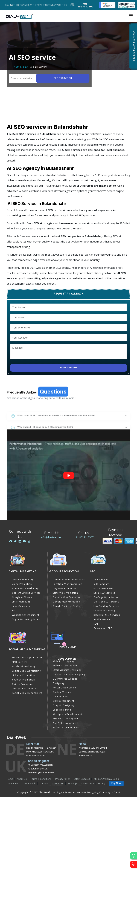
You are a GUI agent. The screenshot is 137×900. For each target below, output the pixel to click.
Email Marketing (21, 601)
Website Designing (63, 661)
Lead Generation (21, 606)
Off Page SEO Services (106, 601)
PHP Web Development (66, 718)
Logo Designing (62, 709)
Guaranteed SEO (103, 628)
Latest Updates (82, 778)
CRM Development (63, 700)
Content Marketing (104, 610)
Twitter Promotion (22, 684)
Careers (44, 783)
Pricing (101, 783)
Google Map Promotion (66, 601)
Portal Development (64, 687)
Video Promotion (22, 583)
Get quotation (63, 78)
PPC (14, 610)
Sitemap (72, 783)
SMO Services (19, 662)
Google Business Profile (67, 606)
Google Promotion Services (69, 579)
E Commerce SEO (103, 588)
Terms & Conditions (41, 778)
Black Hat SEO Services (107, 614)
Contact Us (58, 783)
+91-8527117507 (84, 537)
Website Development (65, 665)
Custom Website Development (62, 694)
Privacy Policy (62, 778)
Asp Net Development (65, 723)
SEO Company (102, 583)
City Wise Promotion (65, 588)
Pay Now (116, 783)
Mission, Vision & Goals (106, 778)
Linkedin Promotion (23, 675)
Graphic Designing (63, 705)
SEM (96, 623)
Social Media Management (27, 692)
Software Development (66, 727)
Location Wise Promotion (67, 583)
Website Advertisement (25, 614)
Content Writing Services (26, 592)
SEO (25, 66)
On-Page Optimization (106, 597)
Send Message (68, 367)
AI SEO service (102, 619)
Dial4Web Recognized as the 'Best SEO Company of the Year (39, 5)
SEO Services (101, 579)
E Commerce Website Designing (65, 681)
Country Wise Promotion (67, 597)
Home (17, 66)
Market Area (87, 783)
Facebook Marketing (24, 666)
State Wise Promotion (65, 592)
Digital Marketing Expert (26, 619)
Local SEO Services (104, 592)
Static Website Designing (67, 669)
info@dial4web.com (52, 537)
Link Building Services (106, 606)
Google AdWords (22, 597)
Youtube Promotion (23, 679)
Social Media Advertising (26, 670)
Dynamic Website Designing (69, 674)
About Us (22, 778)
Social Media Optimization (27, 657)
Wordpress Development (67, 714)
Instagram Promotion (24, 688)
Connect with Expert (133, 46)
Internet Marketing (22, 579)
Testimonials (29, 783)
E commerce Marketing (25, 588)
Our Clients (13, 783)
